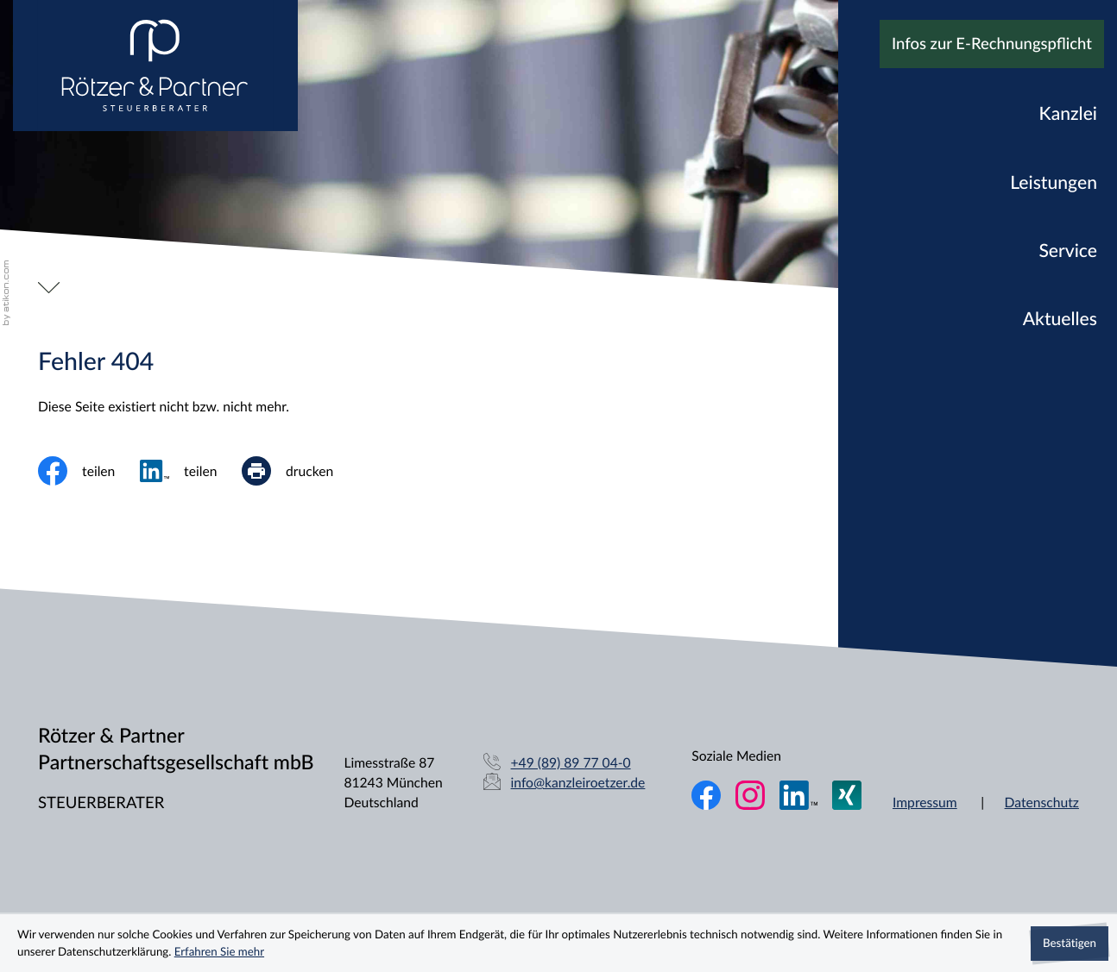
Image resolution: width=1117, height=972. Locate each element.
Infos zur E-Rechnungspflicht (992, 43)
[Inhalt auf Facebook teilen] (89, 471)
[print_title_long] (300, 471)
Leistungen (1053, 182)
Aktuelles (1060, 318)
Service (1067, 250)
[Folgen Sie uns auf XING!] (846, 795)
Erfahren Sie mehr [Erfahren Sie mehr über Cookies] (219, 951)
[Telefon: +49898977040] (571, 763)
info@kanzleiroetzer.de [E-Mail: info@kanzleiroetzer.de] (578, 782)
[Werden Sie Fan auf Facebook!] (706, 795)
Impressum (925, 802)
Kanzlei (1068, 113)
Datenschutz (1042, 802)
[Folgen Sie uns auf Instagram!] (750, 795)
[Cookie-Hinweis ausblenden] (1069, 943)
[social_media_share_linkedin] (191, 471)
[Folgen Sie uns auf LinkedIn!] (798, 795)
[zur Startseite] (155, 65)
